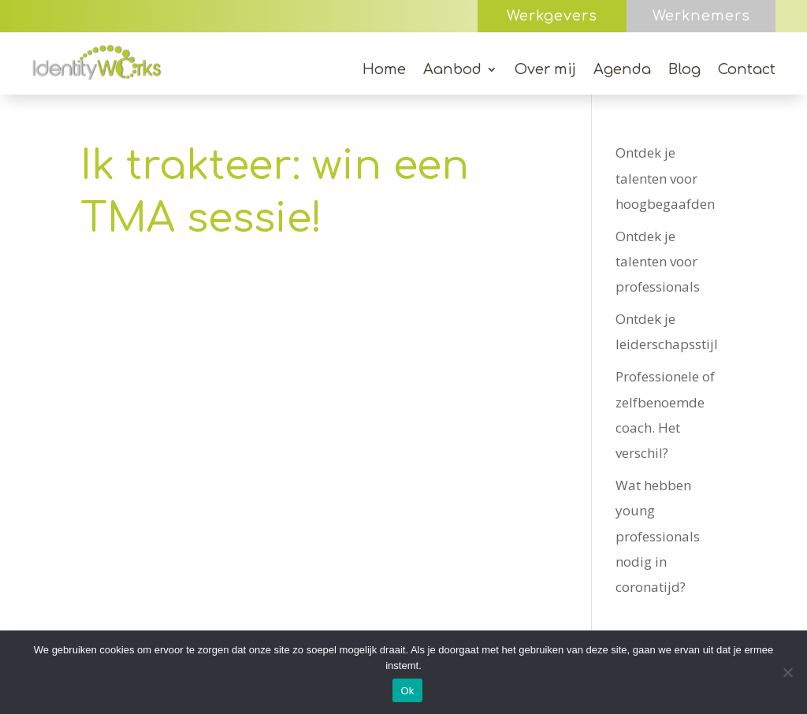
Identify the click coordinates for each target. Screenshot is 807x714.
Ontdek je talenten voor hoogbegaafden (665, 178)
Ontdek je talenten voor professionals (657, 261)
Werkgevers (552, 16)
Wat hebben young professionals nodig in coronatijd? (657, 536)
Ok (407, 691)
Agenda (622, 70)
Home (384, 70)
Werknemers (701, 16)
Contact (746, 70)
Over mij (545, 70)
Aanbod (452, 70)
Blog (684, 70)
